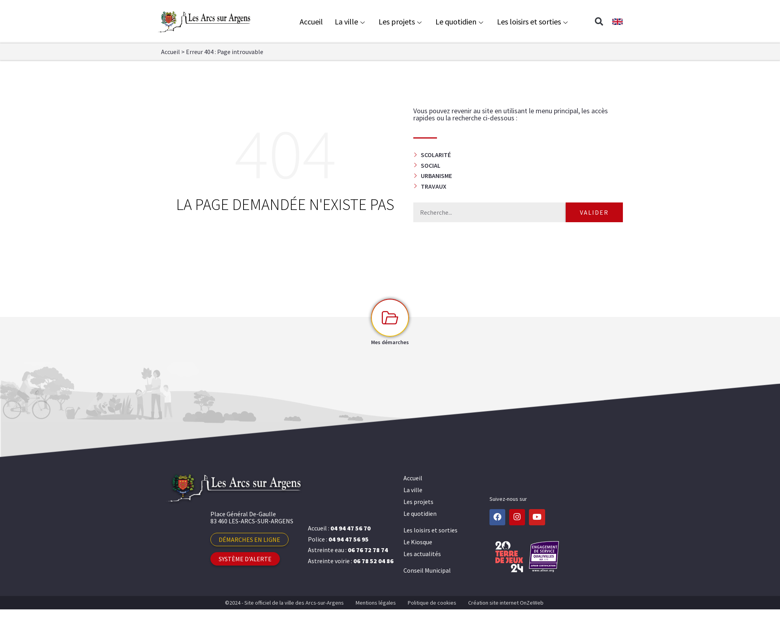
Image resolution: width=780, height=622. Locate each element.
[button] (598, 21)
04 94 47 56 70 (350, 528)
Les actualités (422, 554)
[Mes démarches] (390, 318)
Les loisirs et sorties (533, 21)
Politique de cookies (432, 602)
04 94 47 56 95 (348, 539)
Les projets (401, 21)
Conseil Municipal (427, 570)
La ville (351, 21)
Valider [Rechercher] (594, 212)
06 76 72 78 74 (368, 550)
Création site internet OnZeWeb (506, 602)
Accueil (311, 21)
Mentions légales (376, 602)
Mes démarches (390, 342)
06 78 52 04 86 (373, 561)
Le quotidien (460, 21)
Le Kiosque (417, 542)
